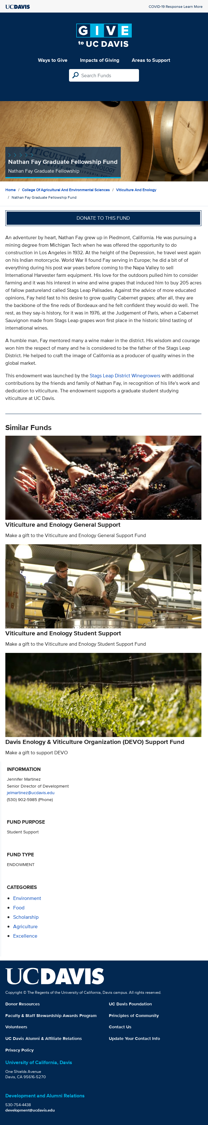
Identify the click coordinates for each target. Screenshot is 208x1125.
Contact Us (120, 1027)
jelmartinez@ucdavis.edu (31, 792)
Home (10, 189)
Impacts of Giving (99, 60)
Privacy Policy (19, 1050)
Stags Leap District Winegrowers (125, 375)
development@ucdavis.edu (30, 1110)
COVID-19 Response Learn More (176, 6)
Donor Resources (22, 1004)
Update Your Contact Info (134, 1038)
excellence (25, 935)
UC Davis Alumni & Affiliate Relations (43, 1038)
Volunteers (16, 1027)
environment (27, 898)
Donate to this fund (103, 218)
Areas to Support (151, 60)
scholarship (26, 917)
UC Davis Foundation (130, 1004)
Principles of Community (134, 1015)
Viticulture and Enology (136, 189)
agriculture (25, 926)
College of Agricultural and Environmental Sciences (66, 189)
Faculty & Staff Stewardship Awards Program (51, 1015)
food (18, 907)
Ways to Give (52, 60)
